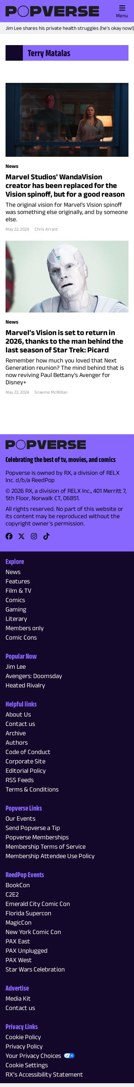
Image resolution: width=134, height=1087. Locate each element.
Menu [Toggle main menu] (122, 11)
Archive (16, 733)
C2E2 (12, 894)
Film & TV (19, 590)
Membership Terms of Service (46, 846)
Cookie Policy (23, 1037)
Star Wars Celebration (35, 969)
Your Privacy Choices (33, 1055)
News (13, 571)
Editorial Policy (26, 770)
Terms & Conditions (32, 789)
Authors (17, 742)
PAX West (19, 960)
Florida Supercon (28, 913)
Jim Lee (16, 666)
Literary (16, 618)
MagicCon (19, 922)
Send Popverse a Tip (33, 827)
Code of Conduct (28, 751)
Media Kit (18, 998)
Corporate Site (25, 761)
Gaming (16, 609)
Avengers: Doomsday (34, 676)
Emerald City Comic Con (38, 903)
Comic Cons (21, 637)
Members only (25, 628)
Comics (15, 600)
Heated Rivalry (25, 685)
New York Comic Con (33, 931)
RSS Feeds (20, 780)
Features (18, 581)
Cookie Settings (27, 1065)
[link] (9, 538)
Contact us (20, 723)
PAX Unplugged (26, 950)
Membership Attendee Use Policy (50, 856)
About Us (18, 714)
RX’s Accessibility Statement (44, 1074)
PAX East (18, 941)
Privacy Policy (24, 1046)
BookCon (18, 885)
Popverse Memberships (37, 837)
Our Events (20, 818)
